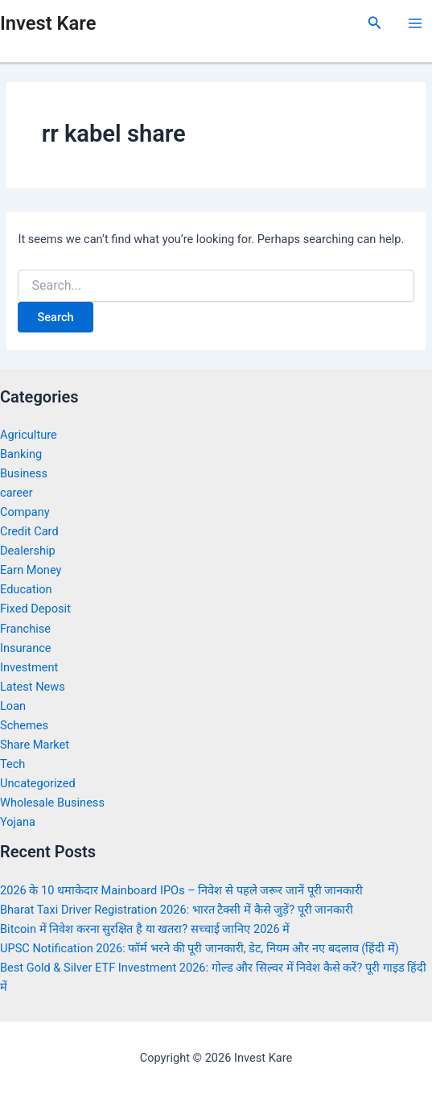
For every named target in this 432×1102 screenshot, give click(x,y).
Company (25, 512)
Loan (13, 706)
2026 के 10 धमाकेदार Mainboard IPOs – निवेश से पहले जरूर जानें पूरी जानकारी (181, 890)
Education (26, 589)
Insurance (25, 648)
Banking (21, 454)
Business (23, 473)
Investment (29, 667)
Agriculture (28, 434)
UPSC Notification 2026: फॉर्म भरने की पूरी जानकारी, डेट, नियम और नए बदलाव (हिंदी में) (199, 948)
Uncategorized (38, 783)
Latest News (32, 686)
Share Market (34, 744)
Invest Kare (48, 23)
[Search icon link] (375, 23)
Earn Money (30, 570)
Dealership (28, 550)
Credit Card (29, 531)
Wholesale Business (52, 802)
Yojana (17, 822)
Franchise (25, 628)
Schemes (24, 725)
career (16, 492)
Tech (12, 764)
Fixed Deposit (35, 608)
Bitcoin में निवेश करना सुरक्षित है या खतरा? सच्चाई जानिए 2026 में (145, 929)
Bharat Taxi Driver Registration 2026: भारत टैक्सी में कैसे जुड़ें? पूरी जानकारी (176, 909)
